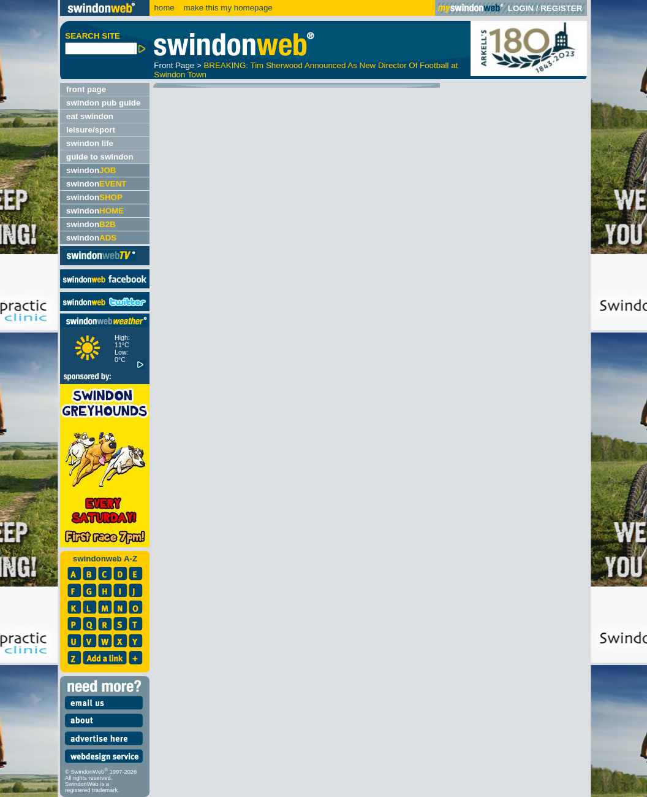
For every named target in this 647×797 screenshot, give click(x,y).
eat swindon (89, 116)
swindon (91, 170)
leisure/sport (90, 129)
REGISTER (561, 8)
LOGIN (521, 8)
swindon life (89, 143)
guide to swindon (100, 156)
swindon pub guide (103, 102)
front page (86, 89)
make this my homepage (227, 7)
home (164, 7)
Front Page (174, 65)
